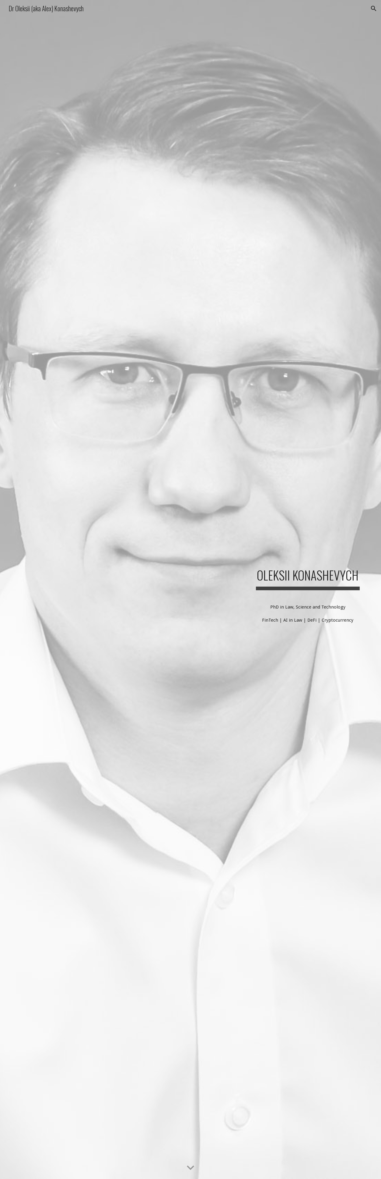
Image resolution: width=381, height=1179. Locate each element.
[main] (307, 573)
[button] (373, 8)
